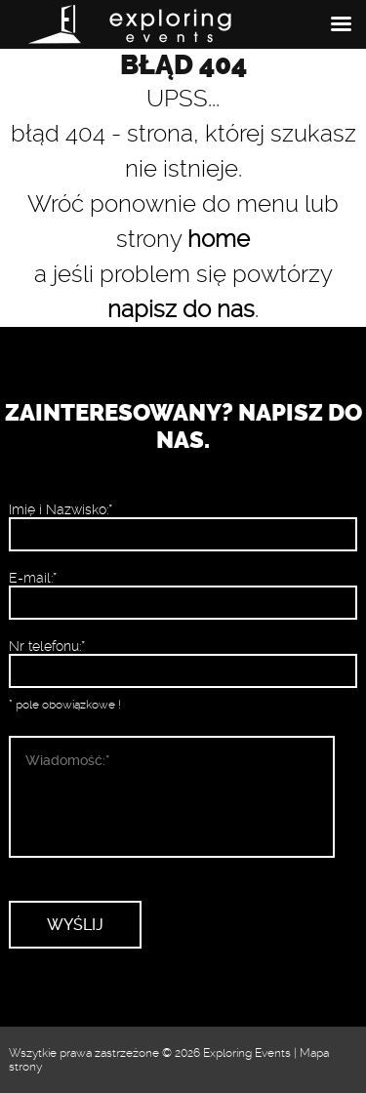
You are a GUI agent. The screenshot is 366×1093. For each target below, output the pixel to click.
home (218, 239)
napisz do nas (181, 309)
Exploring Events (247, 1053)
